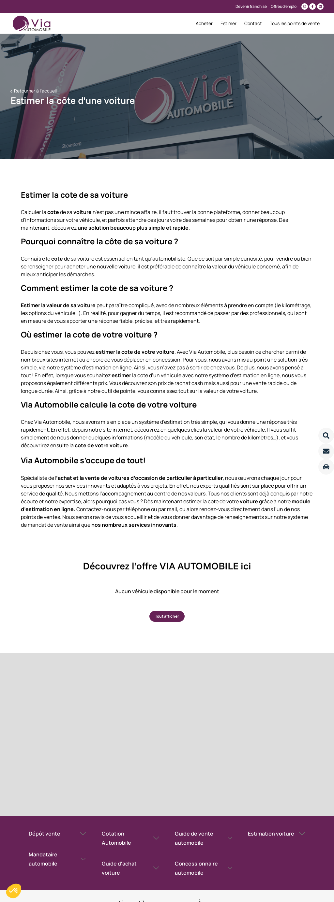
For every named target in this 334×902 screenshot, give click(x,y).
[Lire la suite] (326, 435)
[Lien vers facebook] (312, 6)
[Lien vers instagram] (304, 6)
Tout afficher (167, 616)
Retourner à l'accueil (35, 91)
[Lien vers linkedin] (320, 6)
